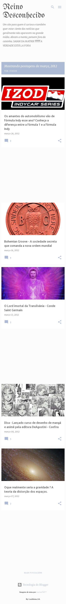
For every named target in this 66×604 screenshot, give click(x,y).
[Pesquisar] (53, 7)
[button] (60, 141)
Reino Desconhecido (24, 11)
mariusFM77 (41, 592)
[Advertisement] (33, 175)
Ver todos (10, 71)
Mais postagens (33, 572)
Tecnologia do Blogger (33, 584)
